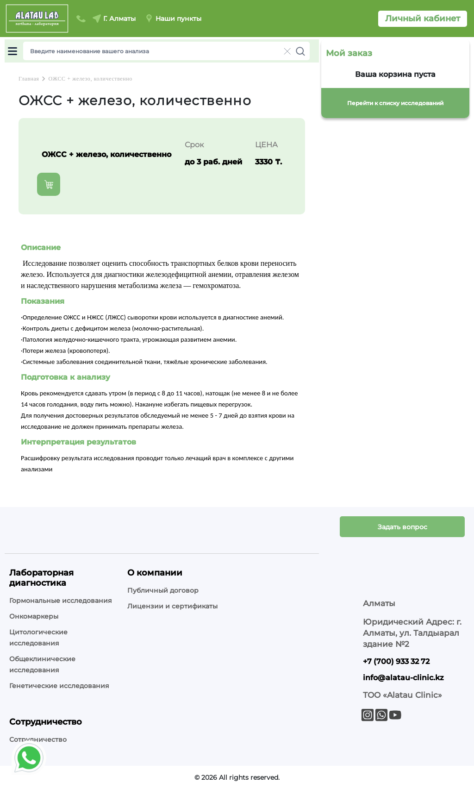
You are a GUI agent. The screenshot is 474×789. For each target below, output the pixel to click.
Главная (29, 78)
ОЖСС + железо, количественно (90, 78)
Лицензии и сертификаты (172, 606)
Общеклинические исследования (42, 664)
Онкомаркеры (33, 616)
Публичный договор (163, 590)
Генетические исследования (59, 686)
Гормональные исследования (60, 600)
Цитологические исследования (38, 637)
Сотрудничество (38, 739)
